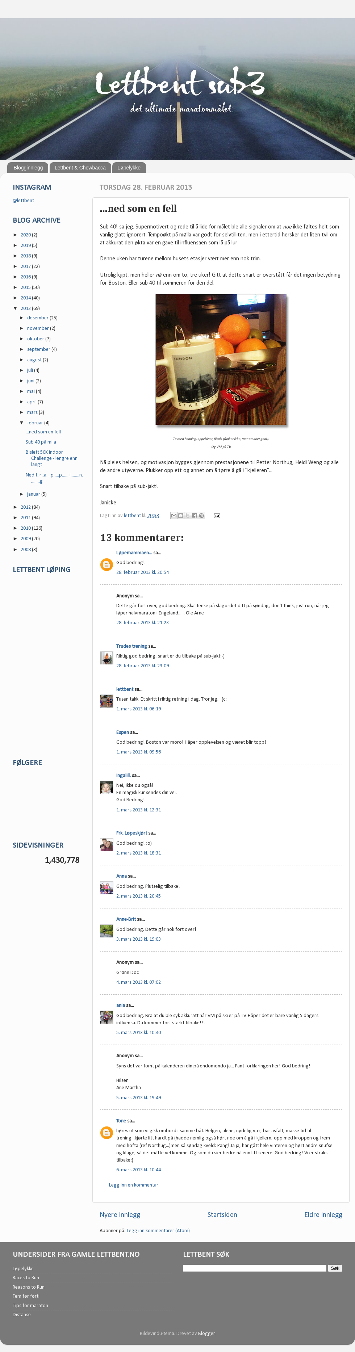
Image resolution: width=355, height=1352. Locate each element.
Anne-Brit (126, 919)
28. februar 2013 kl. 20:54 (142, 572)
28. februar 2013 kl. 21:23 (142, 623)
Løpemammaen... (134, 553)
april (32, 402)
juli (30, 370)
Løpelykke (129, 168)
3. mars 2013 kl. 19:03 (138, 939)
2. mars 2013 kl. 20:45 (138, 896)
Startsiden (222, 1215)
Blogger (206, 1333)
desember (38, 318)
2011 (26, 518)
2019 (26, 245)
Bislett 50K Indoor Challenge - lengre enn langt (52, 459)
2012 (26, 507)
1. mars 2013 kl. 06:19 (138, 709)
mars (33, 412)
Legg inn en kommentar (133, 1185)
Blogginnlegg (28, 168)
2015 (26, 287)
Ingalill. (123, 775)
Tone (121, 1121)
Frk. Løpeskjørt (131, 833)
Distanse (22, 1315)
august (35, 360)
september (39, 349)
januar (34, 494)
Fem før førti (26, 1296)
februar (35, 423)
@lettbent (23, 200)
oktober (36, 339)
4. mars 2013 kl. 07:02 (138, 982)
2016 (26, 277)
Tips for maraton (30, 1306)
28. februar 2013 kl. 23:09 (142, 666)
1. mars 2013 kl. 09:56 (138, 752)
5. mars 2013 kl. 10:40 (138, 1033)
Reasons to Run (29, 1287)
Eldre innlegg (323, 1215)
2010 (26, 528)
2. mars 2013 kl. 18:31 (138, 853)
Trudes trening (131, 646)
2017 (26, 266)
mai (31, 391)
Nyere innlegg (120, 1215)
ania (120, 1005)
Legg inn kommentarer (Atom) (158, 1231)
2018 (26, 256)
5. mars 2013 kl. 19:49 (138, 1098)
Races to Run (26, 1278)
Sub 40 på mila (41, 442)
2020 (26, 235)
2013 (26, 308)
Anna (121, 876)
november (38, 328)
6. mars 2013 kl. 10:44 (138, 1170)
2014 (26, 298)
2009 (26, 539)
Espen (122, 732)
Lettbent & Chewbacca (80, 168)
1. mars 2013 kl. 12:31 (138, 810)
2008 (26, 550)
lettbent (133, 515)
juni (31, 381)
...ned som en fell (43, 432)
